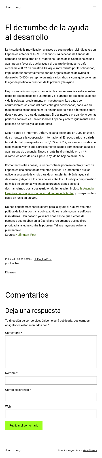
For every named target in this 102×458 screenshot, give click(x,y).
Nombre (11, 373)
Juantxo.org (12, 7)
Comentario (13, 333)
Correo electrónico (18, 390)
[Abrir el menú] (95, 7)
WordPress (90, 450)
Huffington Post (42, 259)
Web (8, 406)
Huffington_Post (26, 234)
